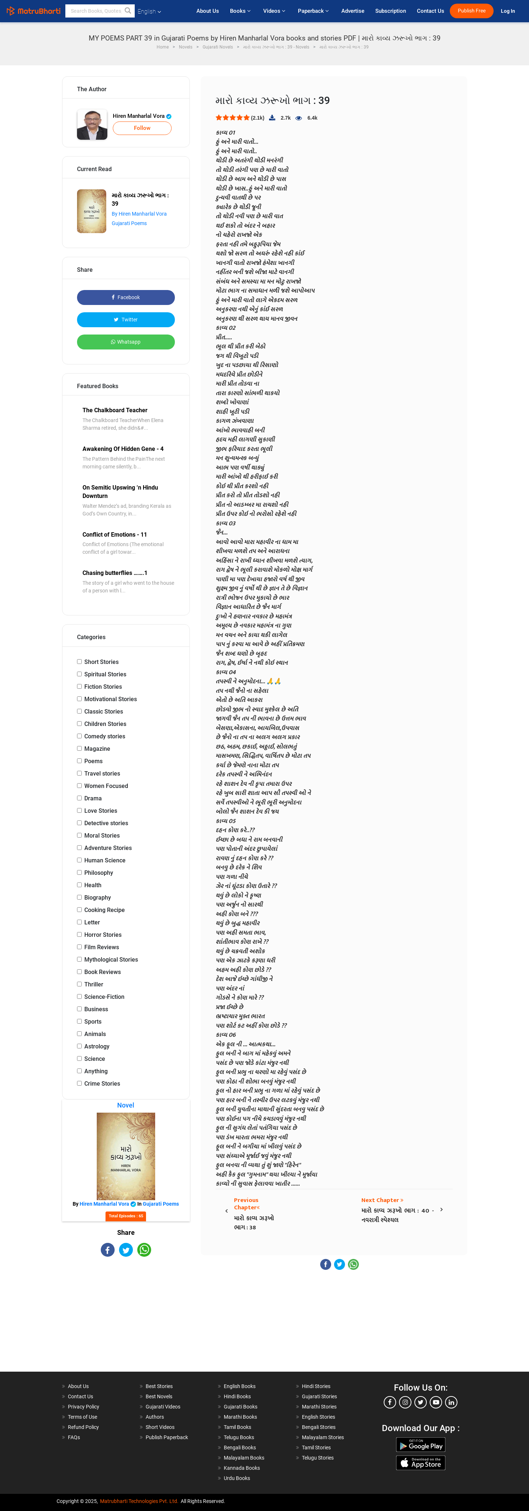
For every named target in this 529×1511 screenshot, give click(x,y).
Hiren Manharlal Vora (142, 116)
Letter (92, 922)
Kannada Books (242, 1468)
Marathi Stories (319, 1407)
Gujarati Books (240, 1407)
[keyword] (100, 11)
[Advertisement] (126, 1321)
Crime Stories (102, 1083)
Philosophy (98, 872)
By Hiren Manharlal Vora (139, 214)
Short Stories (101, 661)
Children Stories (105, 723)
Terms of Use (82, 1417)
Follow (142, 128)
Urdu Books (237, 1478)
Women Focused (106, 785)
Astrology (97, 1046)
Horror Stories (103, 934)
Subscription (390, 11)
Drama (93, 798)
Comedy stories (104, 736)
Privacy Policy (83, 1407)
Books (241, 11)
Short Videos (160, 1427)
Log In (508, 11)
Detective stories (106, 823)
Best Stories (159, 1386)
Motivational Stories (110, 699)
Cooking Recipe (104, 910)
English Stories (318, 1417)
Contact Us (430, 11)
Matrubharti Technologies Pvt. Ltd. (139, 1501)
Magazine (97, 748)
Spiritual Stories (105, 674)
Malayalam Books (244, 1458)
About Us (207, 11)
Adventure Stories (108, 848)
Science (94, 1058)
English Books (240, 1386)
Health (92, 885)
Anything (96, 1071)
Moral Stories (102, 835)
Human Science (105, 860)
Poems (93, 761)
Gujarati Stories (319, 1396)
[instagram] (405, 1402)
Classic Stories (103, 711)
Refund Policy (83, 1427)
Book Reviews (102, 972)
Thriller (93, 984)
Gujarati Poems (129, 223)
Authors (155, 1417)
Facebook (126, 297)
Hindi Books (237, 1396)
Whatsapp (126, 342)
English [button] (149, 11)
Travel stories (102, 773)
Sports (92, 1021)
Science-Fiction (104, 996)
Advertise (352, 11)
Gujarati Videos (163, 1407)
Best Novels (159, 1396)
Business (96, 1009)
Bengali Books (240, 1447)
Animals (95, 1034)
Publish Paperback (167, 1437)
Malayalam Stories (323, 1437)
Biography (97, 897)
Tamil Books (237, 1427)
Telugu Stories (318, 1458)
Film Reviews (101, 947)
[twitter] (420, 1402)
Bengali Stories (319, 1427)
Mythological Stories (111, 959)
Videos (275, 11)
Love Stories (100, 810)
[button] (128, 11)
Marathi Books (240, 1417)
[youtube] (436, 1402)
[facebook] (390, 1402)
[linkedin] (451, 1402)
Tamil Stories (316, 1447)
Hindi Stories (316, 1386)
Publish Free (472, 11)
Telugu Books (239, 1437)
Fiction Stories (103, 686)
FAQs (74, 1437)
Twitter (126, 319)
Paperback (314, 11)
